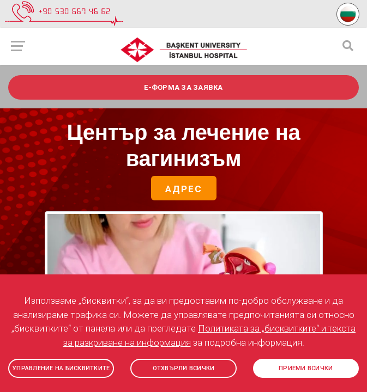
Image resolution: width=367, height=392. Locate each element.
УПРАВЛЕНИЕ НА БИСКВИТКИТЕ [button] (61, 368)
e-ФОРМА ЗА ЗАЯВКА (183, 87)
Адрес (183, 189)
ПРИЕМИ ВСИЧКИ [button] (306, 368)
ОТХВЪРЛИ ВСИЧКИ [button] (184, 368)
